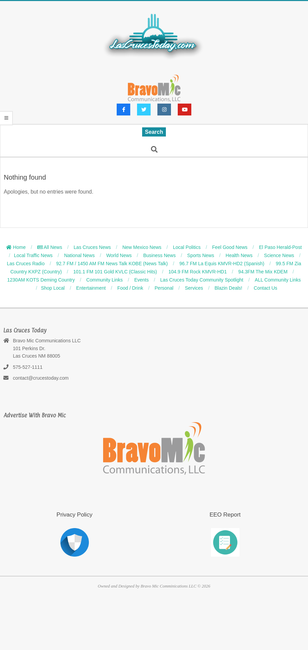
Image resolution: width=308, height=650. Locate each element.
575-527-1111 (27, 367)
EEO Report (225, 514)
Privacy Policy (75, 514)
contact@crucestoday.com (41, 378)
